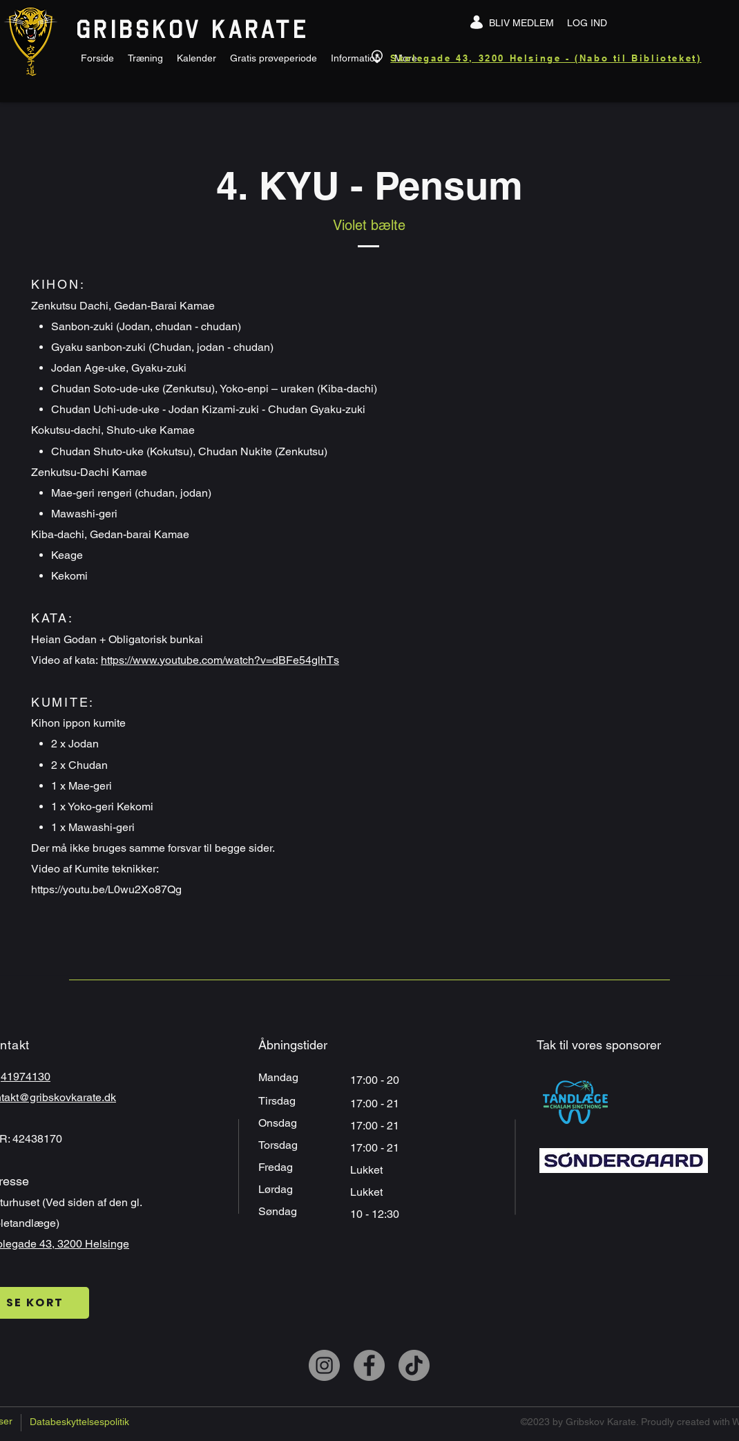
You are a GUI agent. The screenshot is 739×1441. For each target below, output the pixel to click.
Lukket (366, 1169)
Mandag (279, 1077)
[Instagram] (324, 1365)
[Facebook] (369, 1365)
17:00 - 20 (376, 1080)
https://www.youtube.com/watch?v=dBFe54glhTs (220, 660)
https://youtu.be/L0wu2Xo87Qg (106, 889)
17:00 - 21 (376, 1125)
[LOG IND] (587, 23)
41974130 (25, 1076)
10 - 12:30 (376, 1214)
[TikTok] (414, 1365)
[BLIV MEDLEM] (521, 23)
